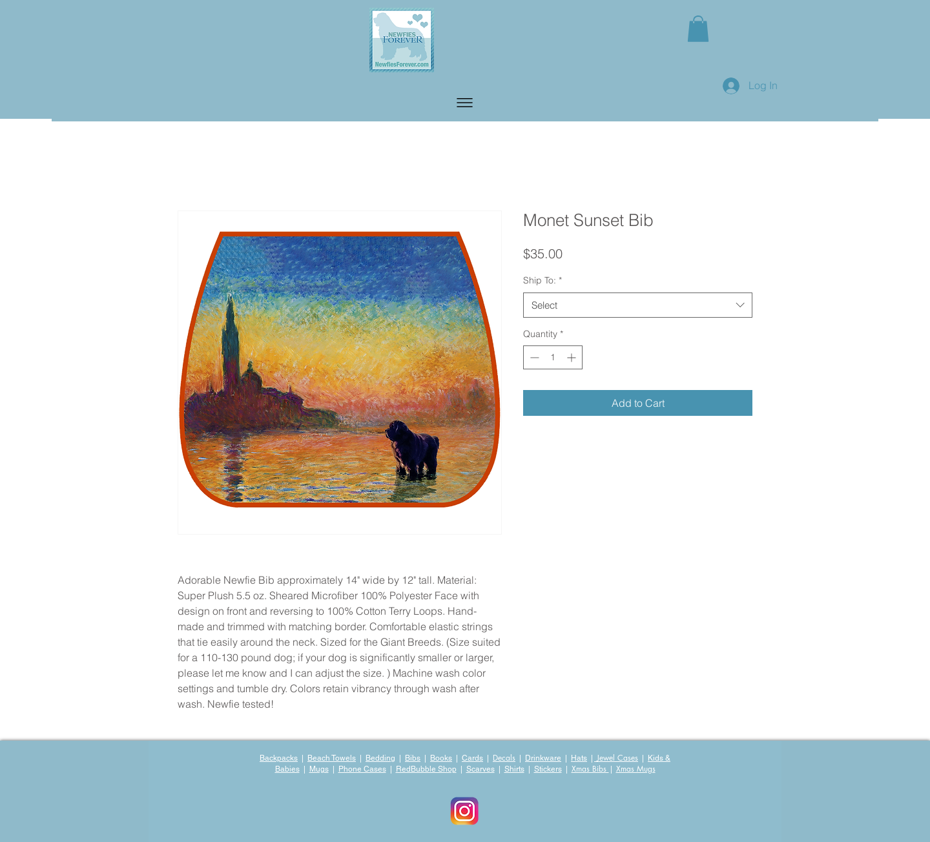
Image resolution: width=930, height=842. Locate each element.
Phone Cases (362, 769)
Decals (504, 757)
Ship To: (542, 280)
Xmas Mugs (636, 768)
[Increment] (572, 357)
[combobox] (637, 305)
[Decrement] (533, 357)
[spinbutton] (552, 357)
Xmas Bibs (590, 768)
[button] (465, 102)
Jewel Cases (616, 757)
